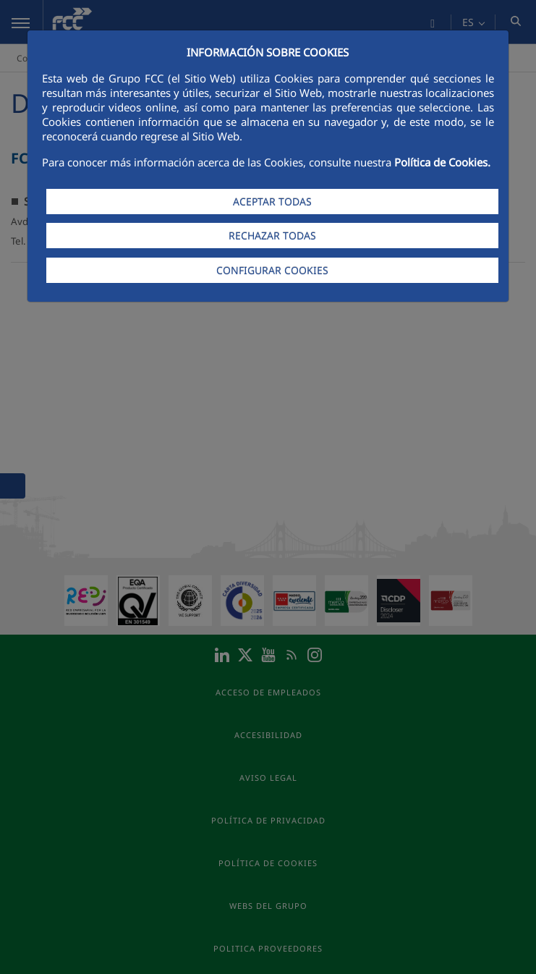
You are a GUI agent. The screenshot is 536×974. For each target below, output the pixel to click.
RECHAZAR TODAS (272, 235)
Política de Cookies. (442, 162)
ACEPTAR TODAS (272, 201)
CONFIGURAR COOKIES (272, 270)
